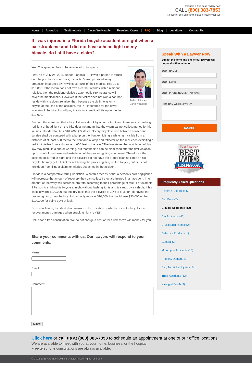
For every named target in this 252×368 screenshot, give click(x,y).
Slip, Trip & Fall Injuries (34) (178, 267)
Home (35, 30)
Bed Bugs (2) (170, 199)
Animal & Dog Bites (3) (176, 190)
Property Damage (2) (174, 258)
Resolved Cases (127, 30)
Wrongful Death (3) (173, 284)
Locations (176, 30)
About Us (52, 30)
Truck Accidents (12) (174, 275)
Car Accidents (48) (173, 216)
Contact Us (196, 30)
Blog (160, 30)
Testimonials (72, 30)
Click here (42, 343)
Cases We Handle (99, 30)
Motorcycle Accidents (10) (177, 250)
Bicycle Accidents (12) (176, 207)
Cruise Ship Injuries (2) (176, 224)
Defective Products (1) (175, 233)
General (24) (169, 241)
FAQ (147, 30)
